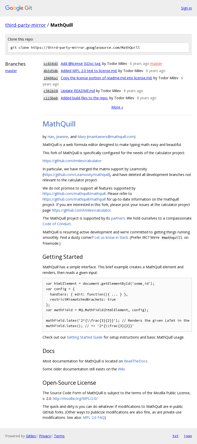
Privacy (45, 435)
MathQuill (59, 124)
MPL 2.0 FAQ (94, 417)
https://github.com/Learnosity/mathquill (76, 174)
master (11, 70)
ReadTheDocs (135, 361)
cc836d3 (51, 64)
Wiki (121, 369)
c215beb (51, 98)
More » (117, 107)
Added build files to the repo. (84, 97)
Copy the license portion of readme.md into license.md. (106, 77)
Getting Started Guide (85, 337)
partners (118, 218)
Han (50, 136)
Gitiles (31, 435)
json (188, 435)
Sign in (186, 8)
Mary (81, 136)
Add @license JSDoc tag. (81, 63)
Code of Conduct (57, 223)
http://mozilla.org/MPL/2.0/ (75, 398)
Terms (59, 435)
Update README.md (78, 90)
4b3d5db (51, 71)
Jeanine (62, 136)
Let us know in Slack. (111, 237)
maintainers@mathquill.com (111, 136)
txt (175, 435)
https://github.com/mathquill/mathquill (74, 193)
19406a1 (51, 78)
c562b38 (51, 91)
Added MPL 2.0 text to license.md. (89, 70)
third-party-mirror (25, 25)
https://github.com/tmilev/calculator (72, 160)
